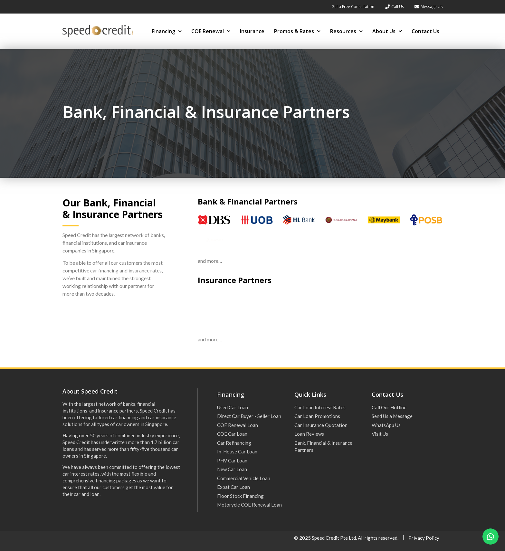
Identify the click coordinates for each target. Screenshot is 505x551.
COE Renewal (210, 31)
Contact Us (425, 31)
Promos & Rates (297, 31)
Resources (346, 31)
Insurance (252, 31)
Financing (167, 31)
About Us (387, 31)
